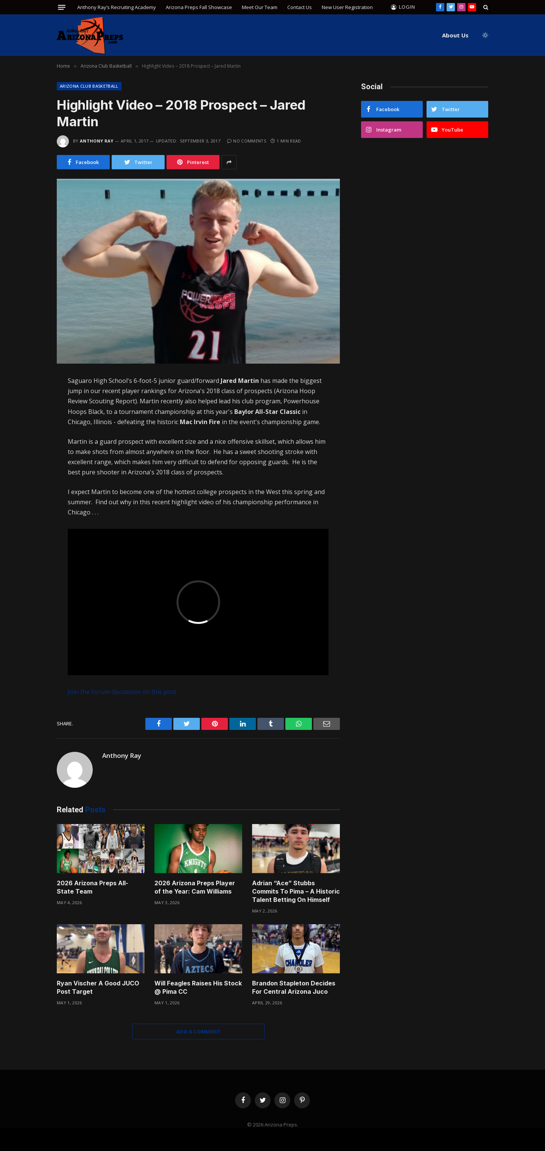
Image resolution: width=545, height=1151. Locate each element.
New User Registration (347, 7)
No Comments (246, 141)
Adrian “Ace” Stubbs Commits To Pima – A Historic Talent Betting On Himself (296, 891)
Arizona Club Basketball (89, 86)
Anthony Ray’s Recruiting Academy (116, 7)
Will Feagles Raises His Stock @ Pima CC (198, 987)
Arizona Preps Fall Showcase (199, 7)
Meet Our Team (259, 7)
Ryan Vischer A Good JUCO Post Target (98, 987)
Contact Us (299, 7)
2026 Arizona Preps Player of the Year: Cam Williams (194, 887)
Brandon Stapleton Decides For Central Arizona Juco (293, 987)
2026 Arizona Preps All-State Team (92, 887)
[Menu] (61, 7)
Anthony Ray (97, 141)
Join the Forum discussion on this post (122, 692)
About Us (455, 35)
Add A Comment (198, 1031)
